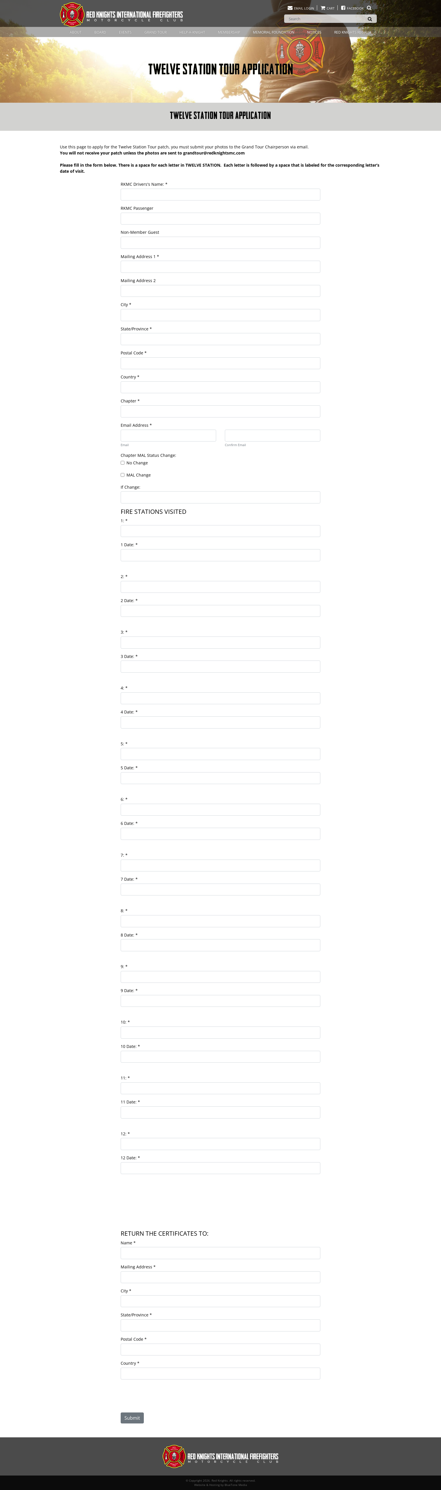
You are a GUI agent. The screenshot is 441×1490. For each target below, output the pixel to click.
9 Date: (129, 990)
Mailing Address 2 (138, 280)
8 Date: (129, 935)
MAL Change (138, 475)
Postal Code (134, 353)
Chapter (130, 401)
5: (124, 743)
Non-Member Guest (140, 232)
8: (124, 910)
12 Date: (130, 1157)
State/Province (136, 329)
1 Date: (129, 544)
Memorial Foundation (273, 32)
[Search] (330, 18)
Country (130, 377)
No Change (137, 463)
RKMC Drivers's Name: (144, 184)
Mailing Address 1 (140, 256)
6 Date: (129, 823)
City (126, 304)
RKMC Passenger (137, 208)
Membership (229, 32)
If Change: (130, 487)
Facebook (356, 8)
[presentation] (168, 1398)
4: (124, 688)
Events (125, 32)
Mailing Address (138, 1267)
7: (124, 855)
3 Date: (129, 656)
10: (125, 1022)
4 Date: (129, 712)
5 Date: (129, 767)
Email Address (136, 425)
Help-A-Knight (192, 32)
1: (124, 520)
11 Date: (130, 1102)
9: (124, 966)
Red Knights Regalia (352, 32)
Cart (327, 8)
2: (124, 576)
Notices (314, 32)
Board (100, 32)
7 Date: (129, 879)
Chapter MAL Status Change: (148, 455)
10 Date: (130, 1046)
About (76, 32)
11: (125, 1078)
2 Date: (129, 600)
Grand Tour (155, 32)
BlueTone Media (236, 1485)
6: (124, 799)
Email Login (300, 8)
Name (128, 1243)
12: (125, 1133)
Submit (132, 1418)
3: (124, 632)
